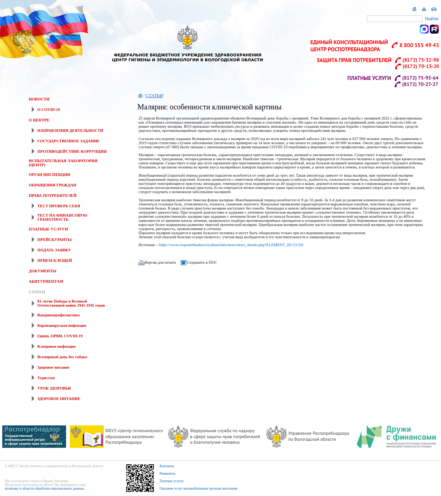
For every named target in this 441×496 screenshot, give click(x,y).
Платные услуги (171, 481)
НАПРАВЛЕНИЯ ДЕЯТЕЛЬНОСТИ (70, 130)
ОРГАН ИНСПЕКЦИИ (49, 175)
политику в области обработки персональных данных (44, 488)
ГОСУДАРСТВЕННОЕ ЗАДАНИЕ (68, 141)
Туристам (46, 378)
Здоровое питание (53, 367)
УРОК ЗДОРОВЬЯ (54, 388)
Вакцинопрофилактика (58, 315)
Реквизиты (167, 473)
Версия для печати (160, 263)
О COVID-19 (48, 110)
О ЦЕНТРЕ (39, 120)
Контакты (166, 466)
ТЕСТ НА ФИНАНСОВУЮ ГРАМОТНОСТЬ (62, 217)
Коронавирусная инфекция (61, 325)
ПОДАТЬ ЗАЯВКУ (54, 250)
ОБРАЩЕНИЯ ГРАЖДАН (52, 185)
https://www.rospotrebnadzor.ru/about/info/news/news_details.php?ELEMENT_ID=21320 (231, 245)
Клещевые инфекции (56, 346)
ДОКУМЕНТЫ (42, 271)
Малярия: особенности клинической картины (209, 107)
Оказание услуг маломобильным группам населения (198, 488)
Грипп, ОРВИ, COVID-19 (60, 336)
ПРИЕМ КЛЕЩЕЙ (54, 260)
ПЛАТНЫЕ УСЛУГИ (48, 229)
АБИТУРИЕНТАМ (46, 281)
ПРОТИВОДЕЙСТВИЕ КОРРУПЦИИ (71, 151)
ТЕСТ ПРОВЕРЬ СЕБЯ (58, 206)
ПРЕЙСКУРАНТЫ (54, 240)
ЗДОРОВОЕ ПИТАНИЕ (58, 399)
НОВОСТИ (39, 99)
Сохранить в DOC (202, 263)
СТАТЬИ (37, 292)
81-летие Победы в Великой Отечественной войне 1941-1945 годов (71, 303)
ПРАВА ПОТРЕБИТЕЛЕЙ (53, 195)
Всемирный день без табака (62, 357)
